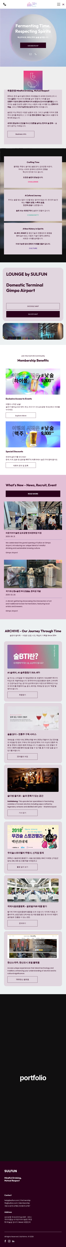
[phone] (35, 54)
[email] (30, 54)
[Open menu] (58, 4)
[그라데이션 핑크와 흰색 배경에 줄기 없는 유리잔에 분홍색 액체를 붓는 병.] (48, 1110)
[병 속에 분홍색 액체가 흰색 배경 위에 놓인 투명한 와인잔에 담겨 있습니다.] (48, 1016)
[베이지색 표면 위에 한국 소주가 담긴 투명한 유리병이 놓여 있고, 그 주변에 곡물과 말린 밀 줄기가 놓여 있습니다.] (17, 1110)
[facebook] (5, 1242)
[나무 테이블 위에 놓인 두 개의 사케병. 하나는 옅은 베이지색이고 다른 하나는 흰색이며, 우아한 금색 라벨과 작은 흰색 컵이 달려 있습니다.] (17, 1016)
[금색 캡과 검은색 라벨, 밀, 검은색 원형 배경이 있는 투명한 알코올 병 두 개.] (17, 1141)
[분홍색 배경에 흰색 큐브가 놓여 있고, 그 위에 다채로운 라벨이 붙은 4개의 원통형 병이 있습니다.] (48, 1048)
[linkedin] (13, 1242)
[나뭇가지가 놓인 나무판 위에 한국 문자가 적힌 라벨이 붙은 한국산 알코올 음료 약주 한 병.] (17, 1048)
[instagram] (9, 1242)
